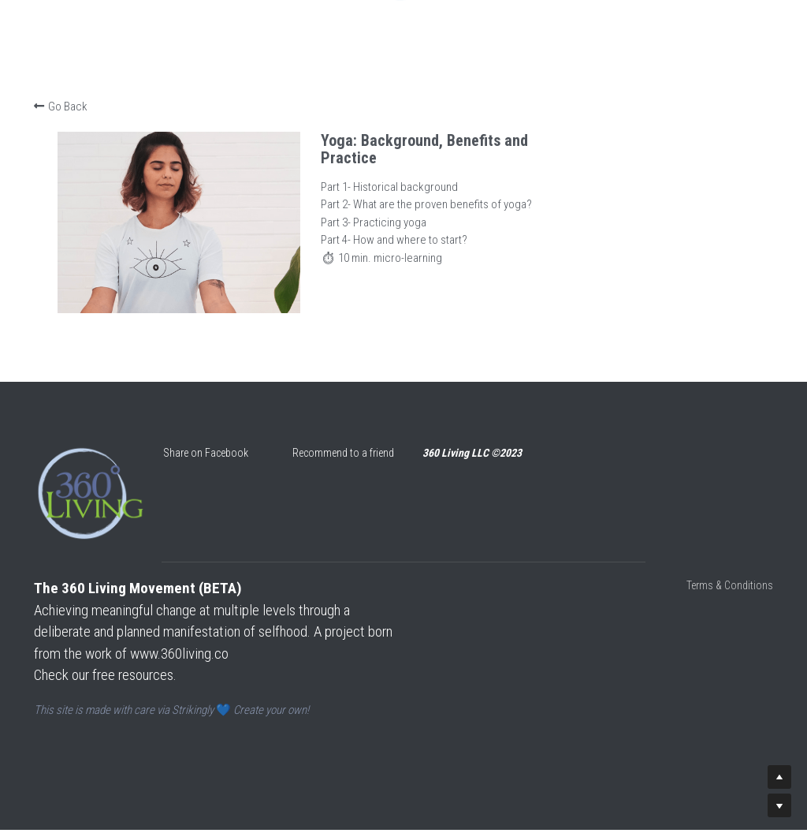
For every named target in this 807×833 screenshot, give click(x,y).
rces (163, 686)
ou (144, 686)
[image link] (96, 512)
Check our (64, 686)
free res (115, 686)
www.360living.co (208, 665)
